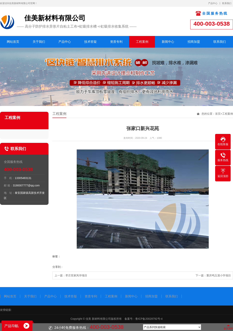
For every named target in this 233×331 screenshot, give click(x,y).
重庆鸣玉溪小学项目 (218, 275)
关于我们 (39, 41)
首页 (218, 113)
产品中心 (212, 3)
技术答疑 (90, 41)
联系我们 (226, 3)
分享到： (57, 266)
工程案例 (142, 41)
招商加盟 (194, 41)
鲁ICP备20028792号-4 (149, 318)
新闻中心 (168, 41)
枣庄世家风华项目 (76, 275)
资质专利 (116, 41)
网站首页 (13, 41)
